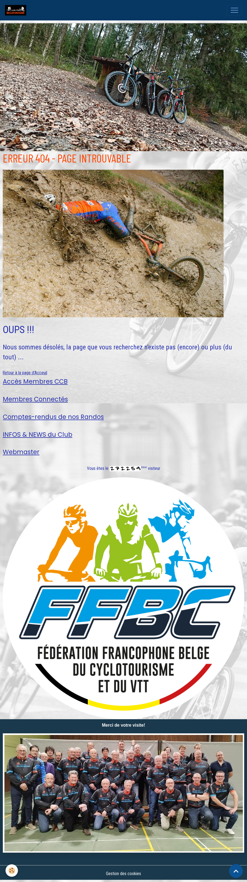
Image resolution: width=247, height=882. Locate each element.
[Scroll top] (236, 871)
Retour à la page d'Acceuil (25, 372)
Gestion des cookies (123, 873)
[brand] (17, 10)
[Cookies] (12, 870)
